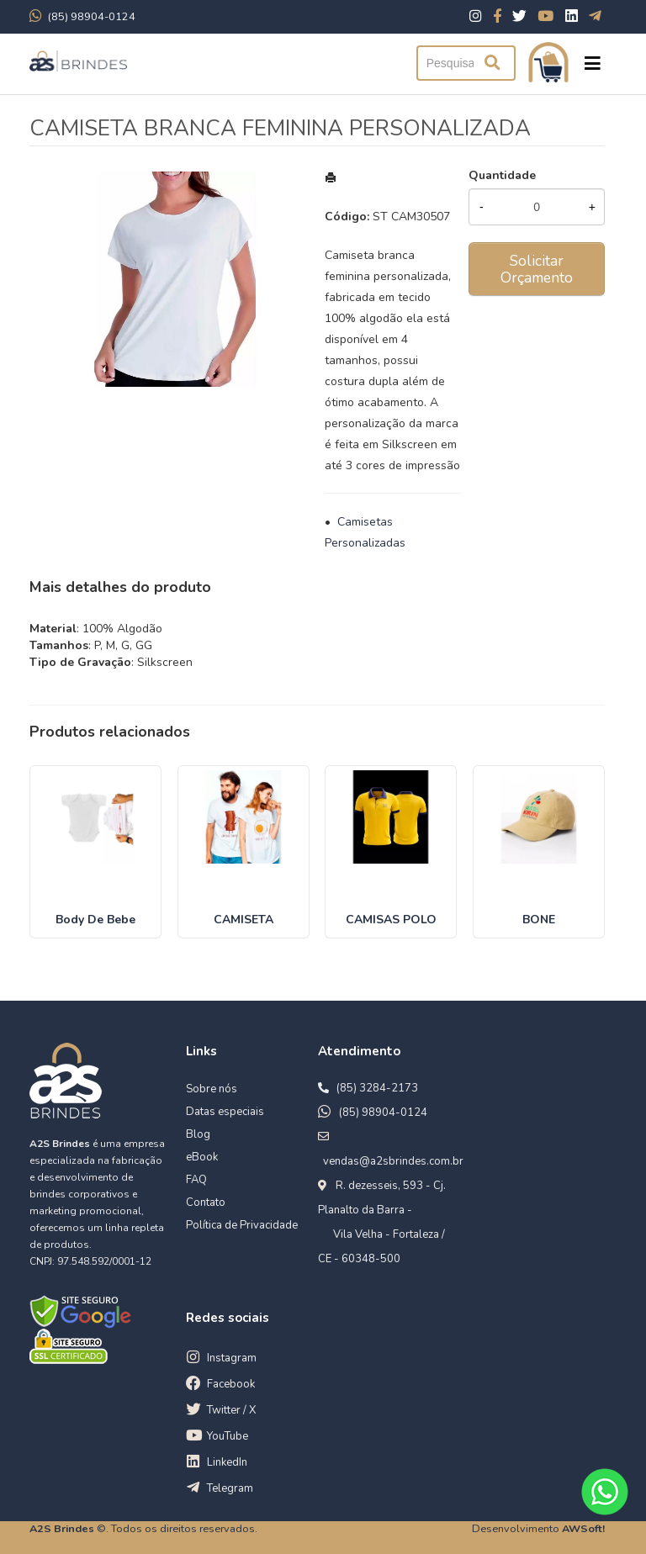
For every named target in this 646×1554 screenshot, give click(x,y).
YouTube (227, 1436)
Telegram (230, 1488)
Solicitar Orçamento (536, 269)
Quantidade (502, 175)
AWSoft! (583, 1528)
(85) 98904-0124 (383, 1112)
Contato (205, 1202)
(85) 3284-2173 (377, 1088)
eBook (202, 1157)
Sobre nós (211, 1089)
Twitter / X (231, 1410)
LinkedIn (227, 1462)
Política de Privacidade (242, 1225)
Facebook (231, 1384)
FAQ (196, 1179)
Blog (198, 1134)
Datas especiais (225, 1111)
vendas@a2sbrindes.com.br (393, 1161)
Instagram (232, 1358)
